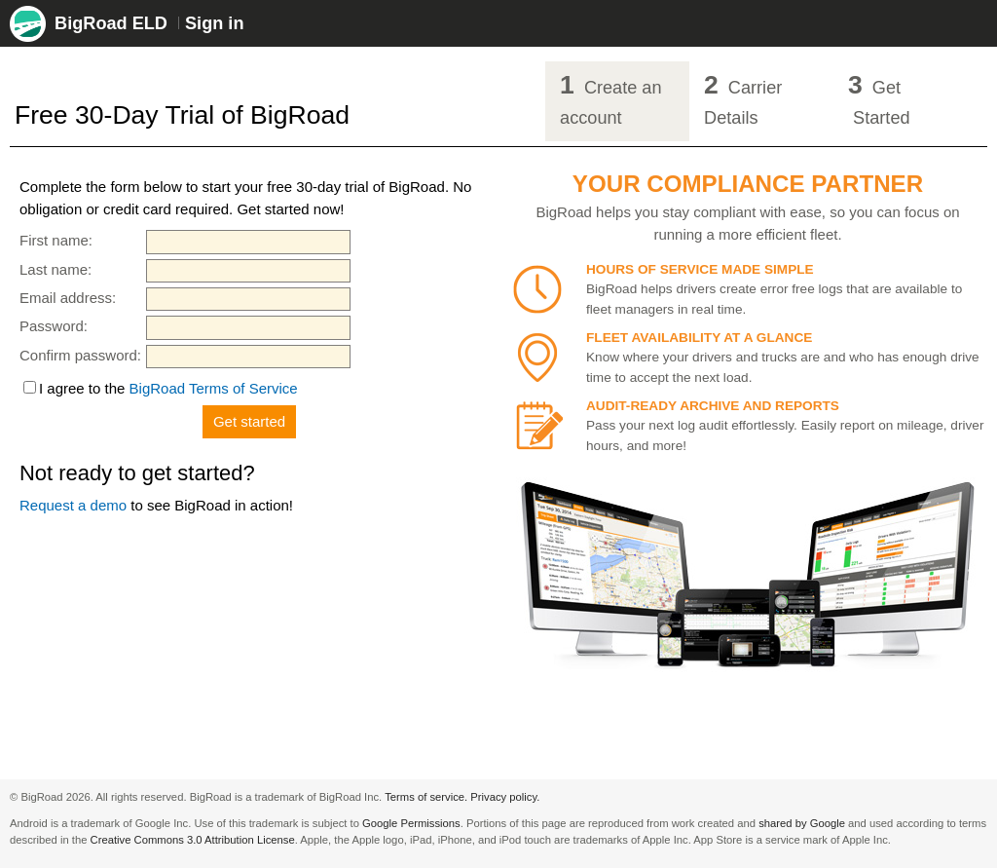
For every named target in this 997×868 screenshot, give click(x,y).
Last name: (55, 269)
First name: (55, 240)
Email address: (67, 297)
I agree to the (168, 388)
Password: (53, 326)
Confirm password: (80, 355)
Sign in (214, 23)
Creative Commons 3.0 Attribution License (193, 840)
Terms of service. (426, 797)
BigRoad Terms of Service (213, 388)
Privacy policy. (504, 797)
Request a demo (73, 505)
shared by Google (801, 823)
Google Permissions (411, 823)
